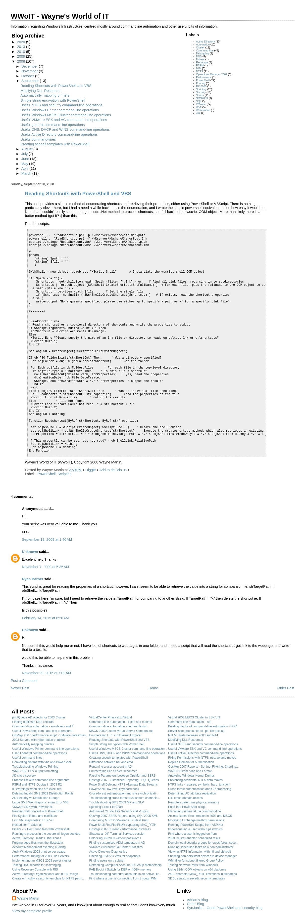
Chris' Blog (195, 904)
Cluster (200, 47)
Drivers (200, 59)
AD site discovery (24, 775)
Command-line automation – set (189, 722)
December (30, 66)
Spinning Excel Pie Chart (106, 807)
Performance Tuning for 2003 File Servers (40, 856)
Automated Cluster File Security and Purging (119, 811)
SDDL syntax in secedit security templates (196, 878)
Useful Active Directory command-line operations (59, 134)
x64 (198, 113)
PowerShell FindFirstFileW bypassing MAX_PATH (122, 825)
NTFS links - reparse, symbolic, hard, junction (199, 784)
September (30, 81)
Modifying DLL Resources (40, 91)
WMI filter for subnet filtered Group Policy (196, 860)
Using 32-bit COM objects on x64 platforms (197, 869)
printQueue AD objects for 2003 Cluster (38, 717)
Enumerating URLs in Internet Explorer (115, 735)
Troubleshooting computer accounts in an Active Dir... (125, 874)
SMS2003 (202, 98)
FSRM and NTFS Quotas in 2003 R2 (37, 784)
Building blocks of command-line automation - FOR (202, 726)
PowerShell (203, 80)
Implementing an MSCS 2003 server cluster (41, 860)
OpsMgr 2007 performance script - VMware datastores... (50, 735)
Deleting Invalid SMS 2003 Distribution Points (42, 793)
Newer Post (20, 688)
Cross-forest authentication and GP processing (199, 789)
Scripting (201, 89)
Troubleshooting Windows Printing (35, 766)
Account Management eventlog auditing (39, 847)
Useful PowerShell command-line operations (42, 731)
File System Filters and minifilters (34, 816)
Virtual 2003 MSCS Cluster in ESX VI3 (194, 717)
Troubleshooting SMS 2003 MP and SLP (116, 802)
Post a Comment (24, 681)
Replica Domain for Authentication (191, 762)
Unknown (30, 552)
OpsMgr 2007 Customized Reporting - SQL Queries (124, 780)
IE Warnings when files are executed (36, 789)
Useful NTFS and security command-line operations (61, 105)
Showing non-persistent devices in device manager (202, 856)
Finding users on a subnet (106, 860)
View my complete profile (32, 911)
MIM (198, 68)
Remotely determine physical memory (193, 802)
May (25, 164)
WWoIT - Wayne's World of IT (60, 16)
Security (201, 92)
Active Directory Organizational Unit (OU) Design (45, 874)
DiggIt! (90, 470)
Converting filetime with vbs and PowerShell (41, 762)
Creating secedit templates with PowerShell (54, 144)
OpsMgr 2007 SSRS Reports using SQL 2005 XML (123, 816)
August (27, 149)
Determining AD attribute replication (192, 793)
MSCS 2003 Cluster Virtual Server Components (121, 731)
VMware (201, 104)
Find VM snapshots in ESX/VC (32, 820)
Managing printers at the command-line (194, 811)
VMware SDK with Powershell (32, 807)
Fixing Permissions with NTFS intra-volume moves (202, 757)
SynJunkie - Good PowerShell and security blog (224, 908)
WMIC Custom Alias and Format (190, 771)
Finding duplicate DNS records (32, 722)
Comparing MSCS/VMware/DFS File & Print (119, 820)
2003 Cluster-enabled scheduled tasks (194, 838)
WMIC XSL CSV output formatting (35, 771)
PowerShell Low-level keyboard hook (114, 789)
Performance (203, 77)
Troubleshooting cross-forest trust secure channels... (124, 798)
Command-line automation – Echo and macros (120, 722)
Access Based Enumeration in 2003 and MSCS (200, 816)
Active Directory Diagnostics (108, 851)
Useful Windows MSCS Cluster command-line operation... (128, 748)
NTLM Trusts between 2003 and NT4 (193, 735)
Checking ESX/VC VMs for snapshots (114, 856)
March (26, 173)
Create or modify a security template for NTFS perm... (48, 878)
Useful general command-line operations (52, 125)
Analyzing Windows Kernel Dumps (191, 775)
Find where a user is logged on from (192, 833)
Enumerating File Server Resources (113, 771)
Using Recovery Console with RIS (35, 869)
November (30, 71)
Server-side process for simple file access (196, 731)
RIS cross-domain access (185, 798)
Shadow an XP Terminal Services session (117, 833)
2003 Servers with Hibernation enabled (38, 740)
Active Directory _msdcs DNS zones (36, 838)
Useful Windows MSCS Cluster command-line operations (65, 115)
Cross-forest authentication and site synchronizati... (123, 793)
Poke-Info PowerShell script (186, 807)
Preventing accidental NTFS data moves (195, 780)
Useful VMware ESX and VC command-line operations (63, 120)
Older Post (285, 688)
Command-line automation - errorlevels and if (42, 726)
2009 (21, 56)
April (25, 168)
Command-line (204, 50)
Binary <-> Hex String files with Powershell (41, 829)
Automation (203, 44)
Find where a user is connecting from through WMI (123, 878)
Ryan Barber (32, 579)
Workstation (203, 110)
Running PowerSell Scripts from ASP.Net (195, 825)
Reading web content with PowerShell (37, 811)
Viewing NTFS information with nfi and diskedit (199, 851)
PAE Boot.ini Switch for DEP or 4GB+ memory (120, 869)
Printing (200, 83)
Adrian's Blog (197, 900)
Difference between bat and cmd (111, 762)
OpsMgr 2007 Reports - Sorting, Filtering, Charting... (203, 766)
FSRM (200, 65)
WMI (199, 107)
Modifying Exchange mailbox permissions (196, 820)
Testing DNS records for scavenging (36, 865)
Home (153, 688)
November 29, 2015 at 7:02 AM (46, 673)
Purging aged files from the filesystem (37, 842)
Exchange (202, 62)
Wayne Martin (28, 898)
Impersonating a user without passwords (195, 829)
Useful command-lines (38, 139)
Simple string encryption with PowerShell (52, 100)
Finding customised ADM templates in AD (117, 842)
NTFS (199, 71)
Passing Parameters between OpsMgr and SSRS (122, 775)
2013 (21, 47)
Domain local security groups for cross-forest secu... (203, 842)
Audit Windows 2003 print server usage (38, 851)
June (25, 159)
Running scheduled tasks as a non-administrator (200, 847)
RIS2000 (201, 86)
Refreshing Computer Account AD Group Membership (125, 865)
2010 (21, 52)
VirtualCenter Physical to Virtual (110, 717)
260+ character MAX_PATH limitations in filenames (202, 874)
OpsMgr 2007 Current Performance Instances (120, 829)
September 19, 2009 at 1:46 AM (47, 539)
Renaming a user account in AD (110, 766)
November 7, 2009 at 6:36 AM (45, 567)
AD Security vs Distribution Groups (35, 798)
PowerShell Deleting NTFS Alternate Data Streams (123, 784)
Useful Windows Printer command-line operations (59, 110)
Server (200, 95)
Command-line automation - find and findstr (118, 726)
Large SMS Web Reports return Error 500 (40, 802)
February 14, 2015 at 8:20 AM (45, 618)
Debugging (202, 53)
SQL (199, 101)
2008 (21, 61)
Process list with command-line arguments (40, 780)
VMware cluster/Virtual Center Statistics (116, 847)
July (25, 154)
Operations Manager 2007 (211, 74)
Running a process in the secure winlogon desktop (46, 833)
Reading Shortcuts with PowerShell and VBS (56, 86)
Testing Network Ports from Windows (193, 865)
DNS (199, 56)
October (28, 76)
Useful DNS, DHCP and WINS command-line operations (65, 129)
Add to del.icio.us (113, 470)
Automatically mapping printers (44, 95)
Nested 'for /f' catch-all (27, 825)
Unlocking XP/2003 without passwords (115, 838)
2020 (21, 42)
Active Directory (205, 41)
